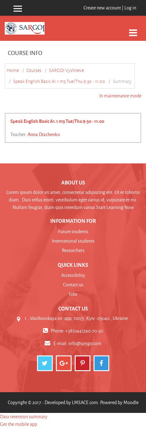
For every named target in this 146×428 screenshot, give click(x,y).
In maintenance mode (120, 95)
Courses (33, 70)
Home (13, 70)
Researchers (73, 250)
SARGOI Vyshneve (66, 70)
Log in (130, 7)
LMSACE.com (85, 402)
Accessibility (73, 275)
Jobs (73, 294)
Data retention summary (23, 416)
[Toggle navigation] (133, 29)
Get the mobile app (18, 424)
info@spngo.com (84, 343)
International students (73, 241)
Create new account (102, 7)
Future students (73, 231)
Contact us (73, 284)
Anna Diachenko (44, 134)
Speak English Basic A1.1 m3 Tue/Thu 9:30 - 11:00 (59, 81)
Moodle (130, 402)
